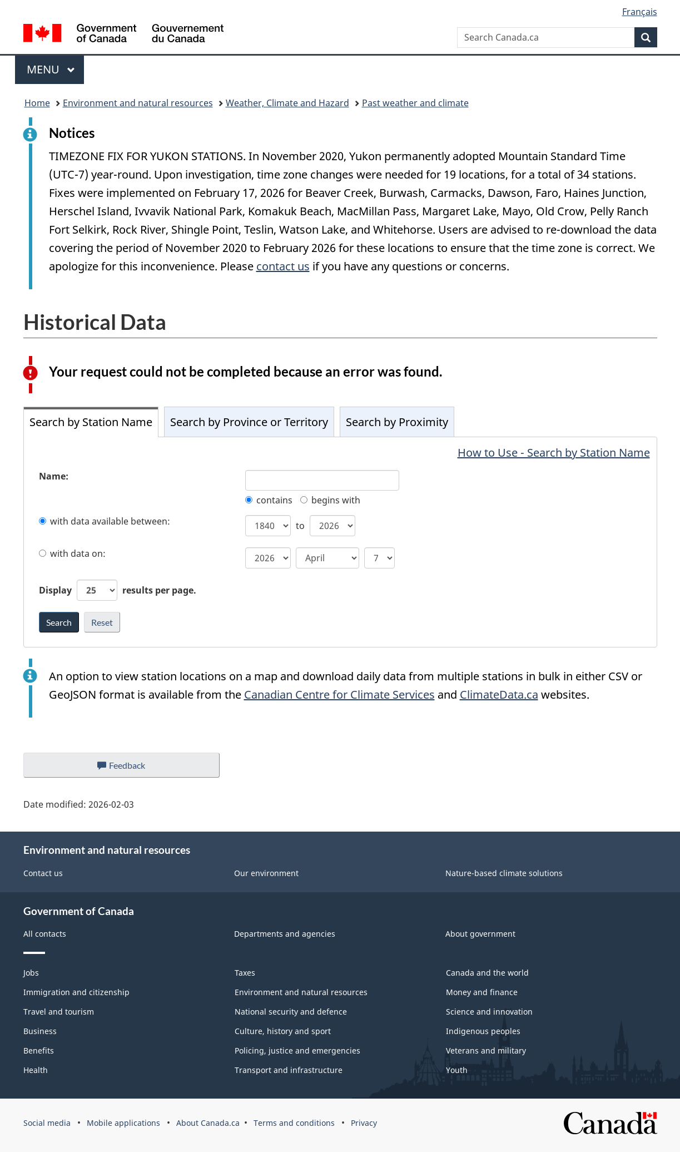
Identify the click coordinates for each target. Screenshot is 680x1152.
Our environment (266, 873)
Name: (53, 476)
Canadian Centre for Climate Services (339, 694)
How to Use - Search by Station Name (554, 452)
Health (35, 1070)
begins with (330, 500)
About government (480, 933)
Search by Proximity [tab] (397, 421)
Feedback (132, 768)
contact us (283, 266)
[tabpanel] (340, 542)
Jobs (31, 972)
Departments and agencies (284, 933)
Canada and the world (487, 972)
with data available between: (104, 521)
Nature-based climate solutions (504, 873)
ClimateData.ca (499, 694)
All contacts (44, 933)
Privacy (364, 1123)
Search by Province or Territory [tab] (249, 421)
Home (37, 103)
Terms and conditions (294, 1123)
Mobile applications (123, 1123)
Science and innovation (489, 1011)
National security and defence (291, 1011)
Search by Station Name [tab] (90, 421)
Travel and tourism (58, 1011)
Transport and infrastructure (289, 1070)
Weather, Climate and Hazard (287, 103)
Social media (47, 1123)
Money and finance (482, 992)
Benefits (38, 1050)
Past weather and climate (415, 103)
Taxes (245, 972)
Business (40, 1031)
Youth (457, 1070)
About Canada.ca (208, 1123)
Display (117, 590)
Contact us (43, 873)
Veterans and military (486, 1050)
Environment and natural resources (138, 103)
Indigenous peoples (483, 1031)
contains (268, 500)
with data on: (72, 553)
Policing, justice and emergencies (297, 1050)
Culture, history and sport (283, 1031)
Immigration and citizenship (76, 992)
